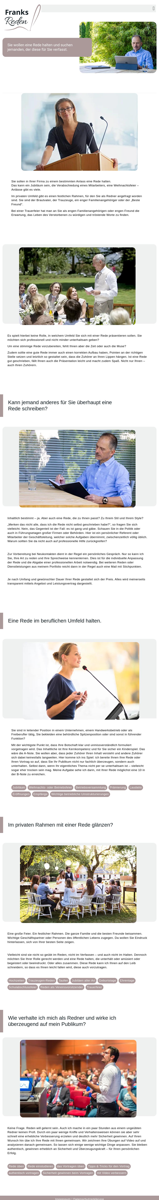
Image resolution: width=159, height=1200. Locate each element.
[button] (153, 5)
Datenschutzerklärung (88, 1196)
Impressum (62, 1196)
